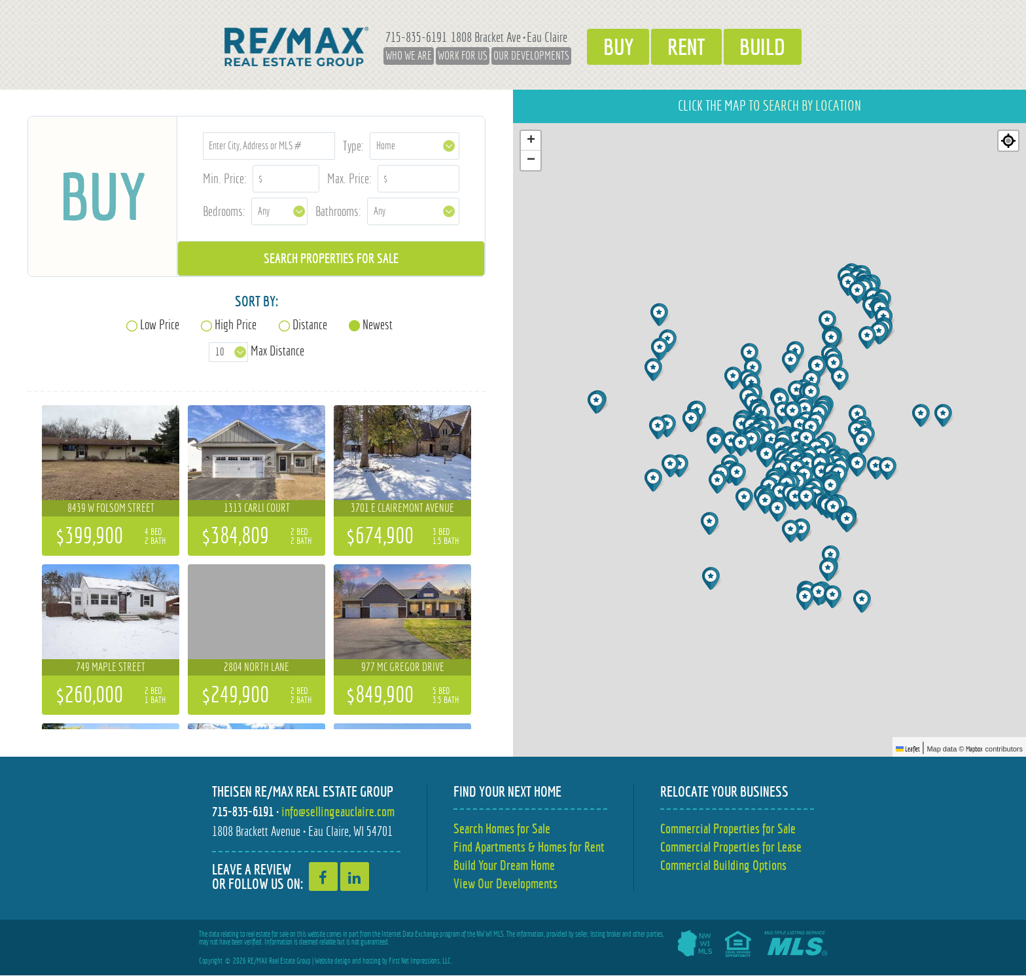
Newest (378, 324)
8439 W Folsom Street (110, 508)
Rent (687, 46)
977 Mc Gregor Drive (402, 667)
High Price (235, 324)
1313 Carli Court (257, 508)
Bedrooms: (224, 211)
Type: (353, 145)
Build (766, 46)
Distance (309, 324)
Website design (333, 961)
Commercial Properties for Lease (731, 846)
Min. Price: (225, 178)
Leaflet (908, 749)
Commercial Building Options (723, 865)
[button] (659, 427)
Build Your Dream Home (504, 865)
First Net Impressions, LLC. (420, 961)
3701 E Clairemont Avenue (402, 508)
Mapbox (974, 749)
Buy (615, 46)
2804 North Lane (256, 667)
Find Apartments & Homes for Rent (529, 846)
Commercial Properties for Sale (728, 828)
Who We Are (404, 55)
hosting (372, 961)
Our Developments (527, 55)
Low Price (159, 324)
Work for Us (458, 55)
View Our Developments (505, 883)
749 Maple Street (110, 667)
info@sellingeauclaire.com (338, 811)
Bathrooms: (338, 211)
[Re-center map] (1008, 141)
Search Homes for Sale (501, 828)
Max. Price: (349, 178)
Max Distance (277, 350)
